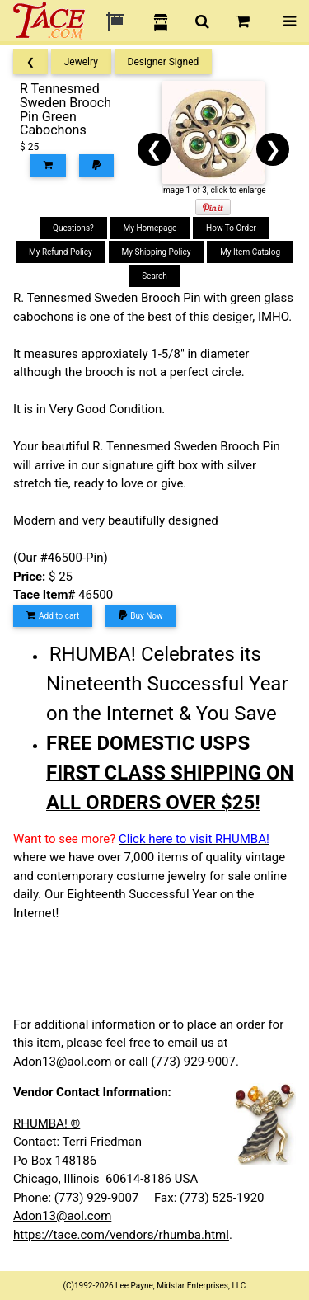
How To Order (231, 228)
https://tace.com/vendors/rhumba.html (121, 1234)
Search (154, 275)
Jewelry (81, 62)
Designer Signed (163, 62)
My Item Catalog (250, 252)
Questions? (73, 228)
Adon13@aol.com (62, 1061)
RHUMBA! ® (46, 1123)
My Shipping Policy (156, 252)
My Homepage (150, 228)
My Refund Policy (60, 252)
